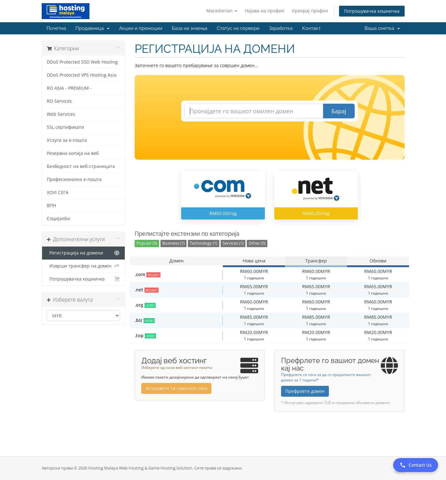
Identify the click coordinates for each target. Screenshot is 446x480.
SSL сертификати (65, 127)
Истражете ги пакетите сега (176, 388)
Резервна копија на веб (73, 153)
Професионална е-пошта (74, 179)
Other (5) (257, 243)
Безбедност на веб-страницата (81, 166)
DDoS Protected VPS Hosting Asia (82, 75)
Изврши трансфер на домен (83, 266)
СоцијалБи (58, 218)
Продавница (92, 28)
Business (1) (173, 243)
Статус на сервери (238, 28)
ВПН (51, 205)
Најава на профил (264, 11)
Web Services (61, 114)
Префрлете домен (305, 391)
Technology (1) (203, 243)
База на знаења (189, 28)
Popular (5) (147, 243)
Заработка (281, 28)
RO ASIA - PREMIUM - (69, 88)
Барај (338, 111)
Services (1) (233, 243)
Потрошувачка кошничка (372, 11)
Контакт (311, 28)
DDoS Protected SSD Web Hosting (82, 62)
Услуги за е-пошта (67, 140)
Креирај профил (310, 11)
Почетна (56, 28)
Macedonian (221, 11)
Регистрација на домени (83, 253)
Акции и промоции (140, 28)
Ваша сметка (382, 28)
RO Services (59, 101)
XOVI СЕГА (57, 192)
